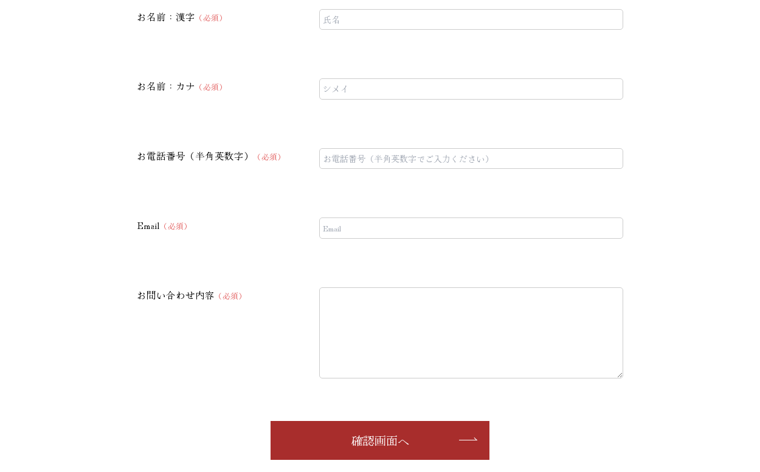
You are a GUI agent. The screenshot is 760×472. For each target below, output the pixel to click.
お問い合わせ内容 (191, 294)
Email (164, 224)
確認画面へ (380, 440)
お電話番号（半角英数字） (211, 155)
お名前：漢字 (182, 16)
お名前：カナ (182, 85)
